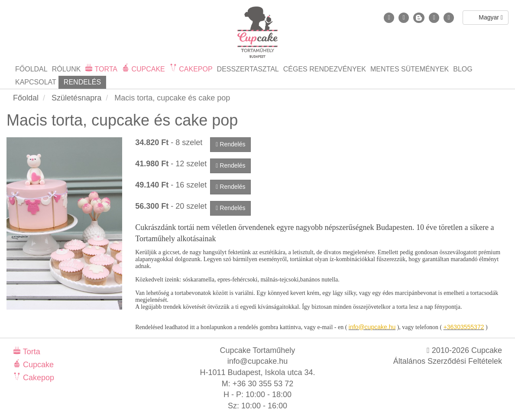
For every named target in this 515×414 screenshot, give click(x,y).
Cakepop (37, 377)
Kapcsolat (35, 82)
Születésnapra (76, 98)
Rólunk (66, 69)
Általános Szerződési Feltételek (447, 361)
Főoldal (31, 69)
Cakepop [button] (195, 69)
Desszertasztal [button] (248, 69)
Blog (462, 69)
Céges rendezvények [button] (324, 69)
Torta (30, 351)
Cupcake (37, 364)
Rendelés (82, 82)
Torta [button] (105, 69)
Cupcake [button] (147, 69)
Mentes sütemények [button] (409, 69)
